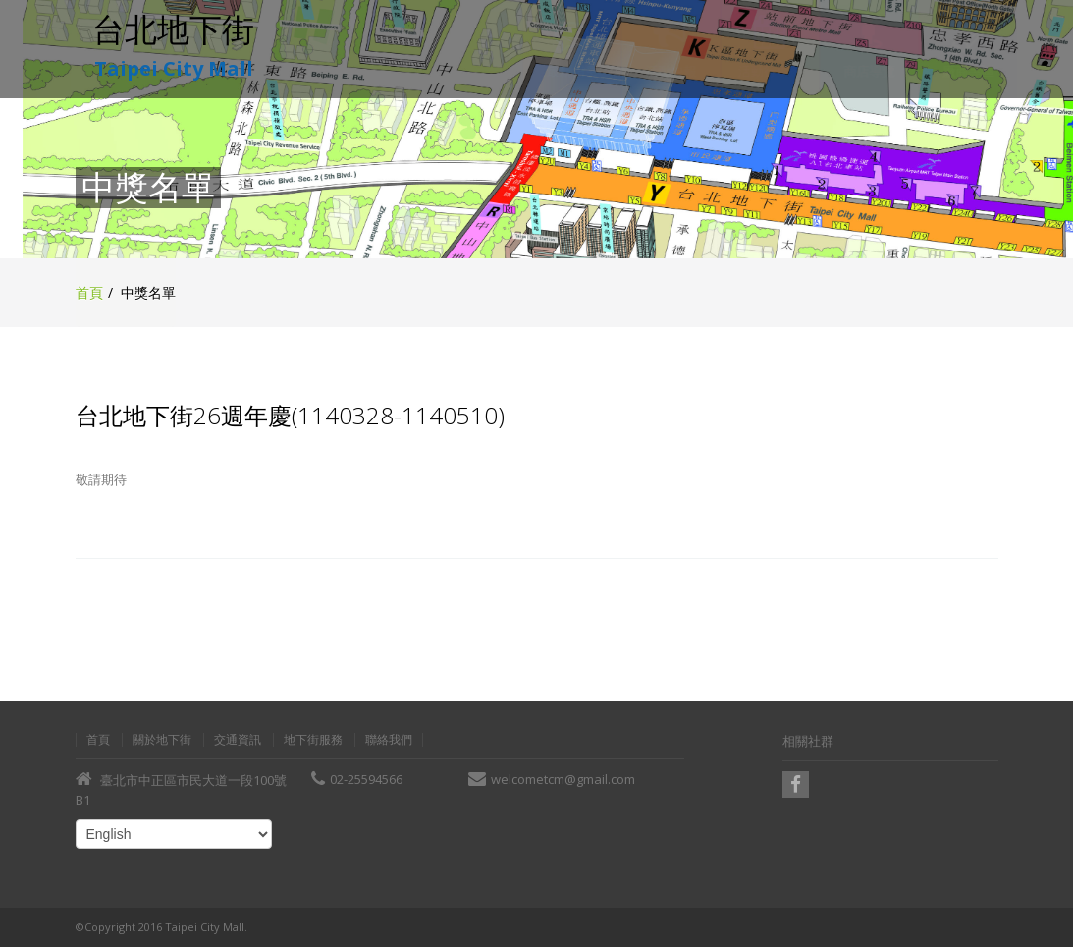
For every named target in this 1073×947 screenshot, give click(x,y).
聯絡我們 (388, 740)
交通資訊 (237, 740)
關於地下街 (162, 740)
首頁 (89, 292)
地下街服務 (313, 740)
